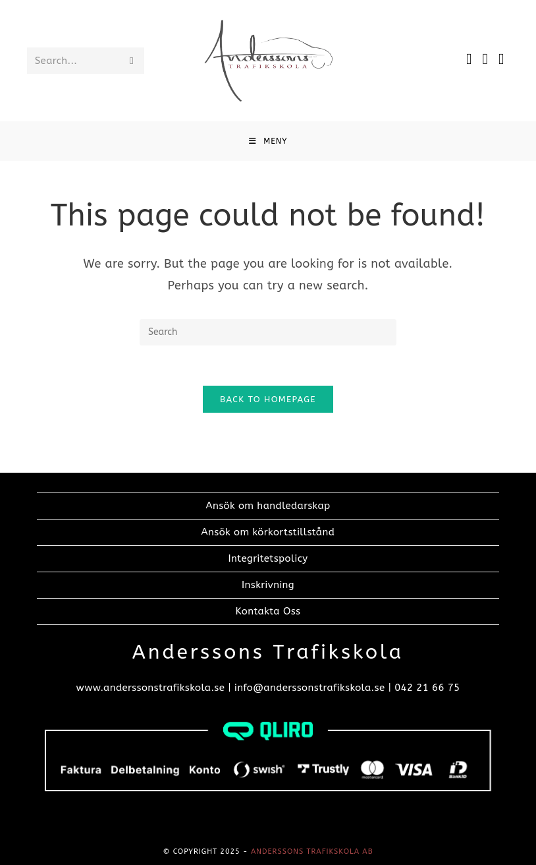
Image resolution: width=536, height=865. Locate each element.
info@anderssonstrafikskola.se (309, 688)
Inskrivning (268, 585)
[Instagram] (485, 59)
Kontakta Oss (267, 611)
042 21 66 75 (427, 688)
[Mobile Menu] (268, 141)
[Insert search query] (268, 332)
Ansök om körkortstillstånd (268, 532)
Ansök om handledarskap (268, 506)
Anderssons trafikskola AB (312, 851)
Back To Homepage (268, 399)
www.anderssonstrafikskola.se (150, 688)
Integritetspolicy (268, 558)
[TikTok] (501, 59)
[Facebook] (469, 59)
